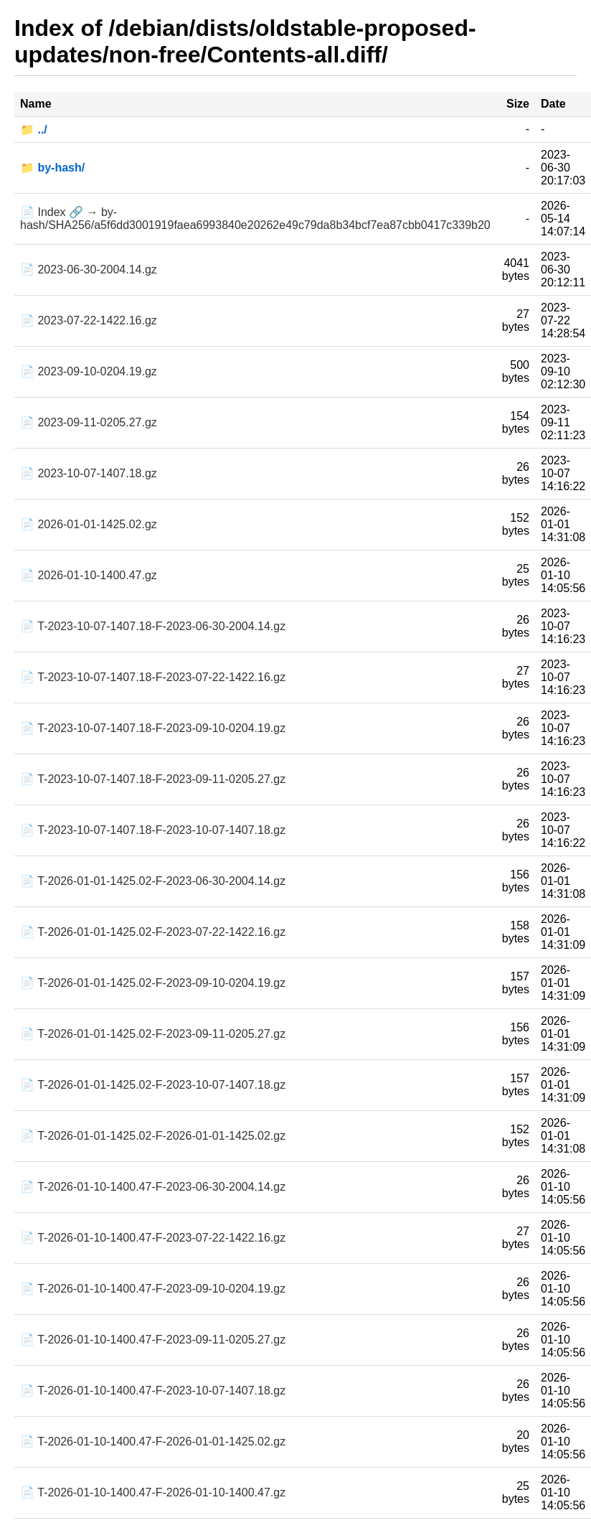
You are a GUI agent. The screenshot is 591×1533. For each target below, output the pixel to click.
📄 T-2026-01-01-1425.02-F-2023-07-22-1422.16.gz (152, 932)
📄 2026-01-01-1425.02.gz (88, 524)
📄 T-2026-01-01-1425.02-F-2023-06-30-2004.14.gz (152, 881)
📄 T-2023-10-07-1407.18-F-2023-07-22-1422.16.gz (152, 677)
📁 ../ (33, 129)
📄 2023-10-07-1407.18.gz (88, 473)
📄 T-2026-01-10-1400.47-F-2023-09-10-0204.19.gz (152, 1289)
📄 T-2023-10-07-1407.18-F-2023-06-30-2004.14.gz (152, 626)
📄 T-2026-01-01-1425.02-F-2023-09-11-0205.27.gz (152, 1034)
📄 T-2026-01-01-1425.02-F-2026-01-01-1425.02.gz (152, 1136)
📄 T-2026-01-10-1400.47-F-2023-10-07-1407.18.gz (152, 1390)
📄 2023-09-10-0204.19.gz (88, 371)
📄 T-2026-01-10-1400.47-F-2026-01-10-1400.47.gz (152, 1492)
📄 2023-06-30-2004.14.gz (88, 269)
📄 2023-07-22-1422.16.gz (88, 320)
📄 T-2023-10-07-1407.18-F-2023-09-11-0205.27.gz (152, 779)
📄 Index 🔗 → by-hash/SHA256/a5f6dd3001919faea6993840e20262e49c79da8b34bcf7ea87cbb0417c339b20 (255, 218)
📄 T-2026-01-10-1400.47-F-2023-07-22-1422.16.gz (152, 1238)
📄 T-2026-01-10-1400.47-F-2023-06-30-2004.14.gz (152, 1187)
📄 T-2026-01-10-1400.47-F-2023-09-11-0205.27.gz (152, 1339)
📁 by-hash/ (52, 167)
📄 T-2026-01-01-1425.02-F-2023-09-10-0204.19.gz (152, 983)
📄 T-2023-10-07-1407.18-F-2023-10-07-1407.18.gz (152, 830)
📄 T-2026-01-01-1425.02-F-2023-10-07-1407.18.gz (152, 1085)
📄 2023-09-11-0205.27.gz (88, 422)
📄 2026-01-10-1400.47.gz (88, 575)
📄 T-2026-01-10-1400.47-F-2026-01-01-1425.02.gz (152, 1441)
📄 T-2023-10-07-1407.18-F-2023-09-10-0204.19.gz (152, 728)
